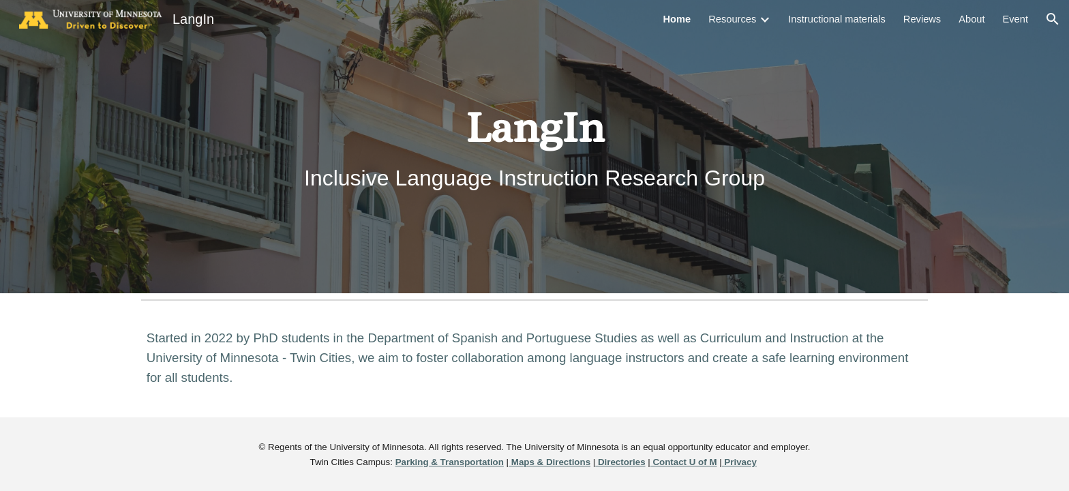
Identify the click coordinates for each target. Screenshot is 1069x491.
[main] (534, 146)
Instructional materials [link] (837, 19)
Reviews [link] (922, 19)
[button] (1052, 19)
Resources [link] (732, 19)
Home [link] (677, 19)
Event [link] (1015, 19)
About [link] (971, 19)
